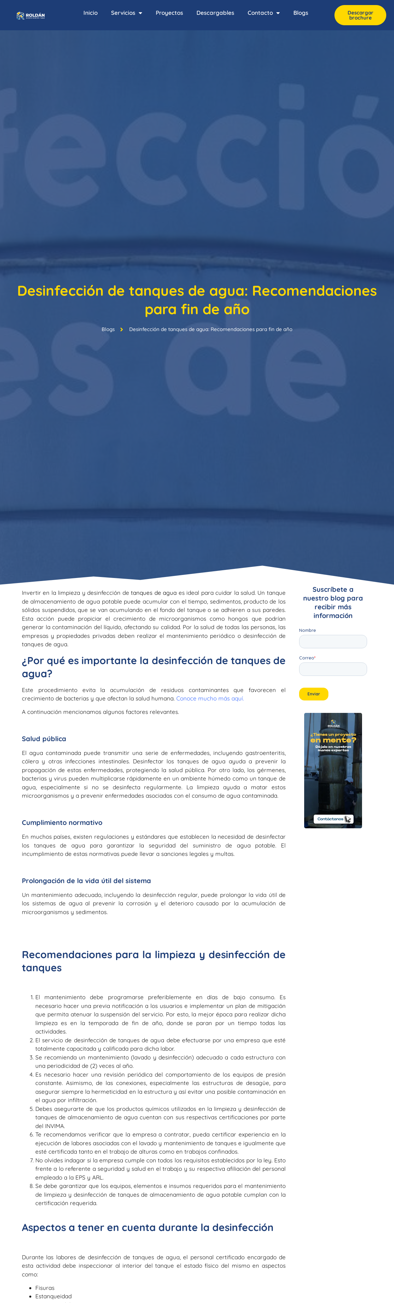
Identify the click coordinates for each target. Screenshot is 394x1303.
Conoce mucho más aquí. (210, 698)
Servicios (126, 13)
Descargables (215, 12)
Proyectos (169, 12)
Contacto (264, 13)
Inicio (90, 12)
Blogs (300, 12)
